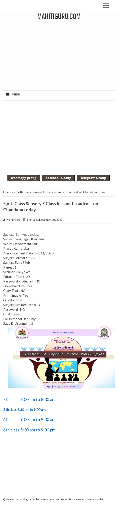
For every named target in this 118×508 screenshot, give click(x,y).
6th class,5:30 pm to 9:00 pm (29, 429)
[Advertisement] (59, 137)
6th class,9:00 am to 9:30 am (29, 419)
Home (7, 192)
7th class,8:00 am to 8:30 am (29, 399)
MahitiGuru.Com (59, 16)
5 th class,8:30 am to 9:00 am (24, 409)
